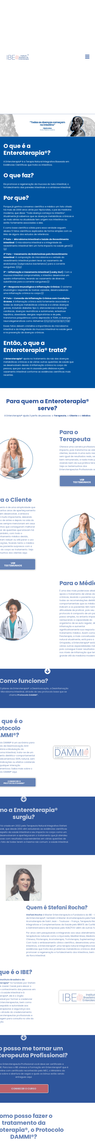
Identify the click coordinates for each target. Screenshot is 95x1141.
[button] (2, 125)
